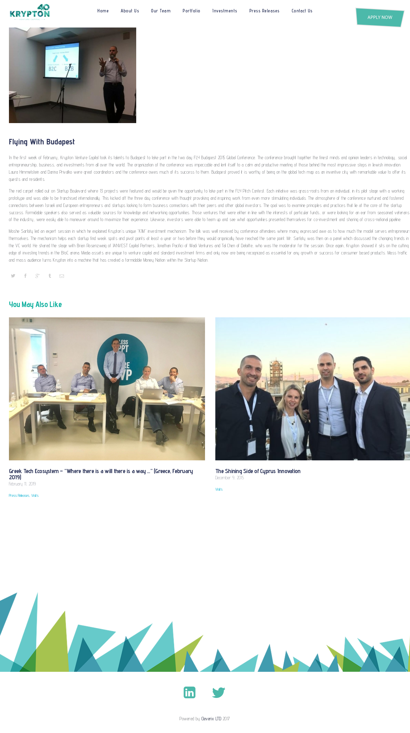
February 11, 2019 (22, 483)
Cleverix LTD (212, 718)
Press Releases (18, 495)
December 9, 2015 (229, 477)
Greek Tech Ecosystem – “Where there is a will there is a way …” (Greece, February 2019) (105, 474)
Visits (33, 495)
